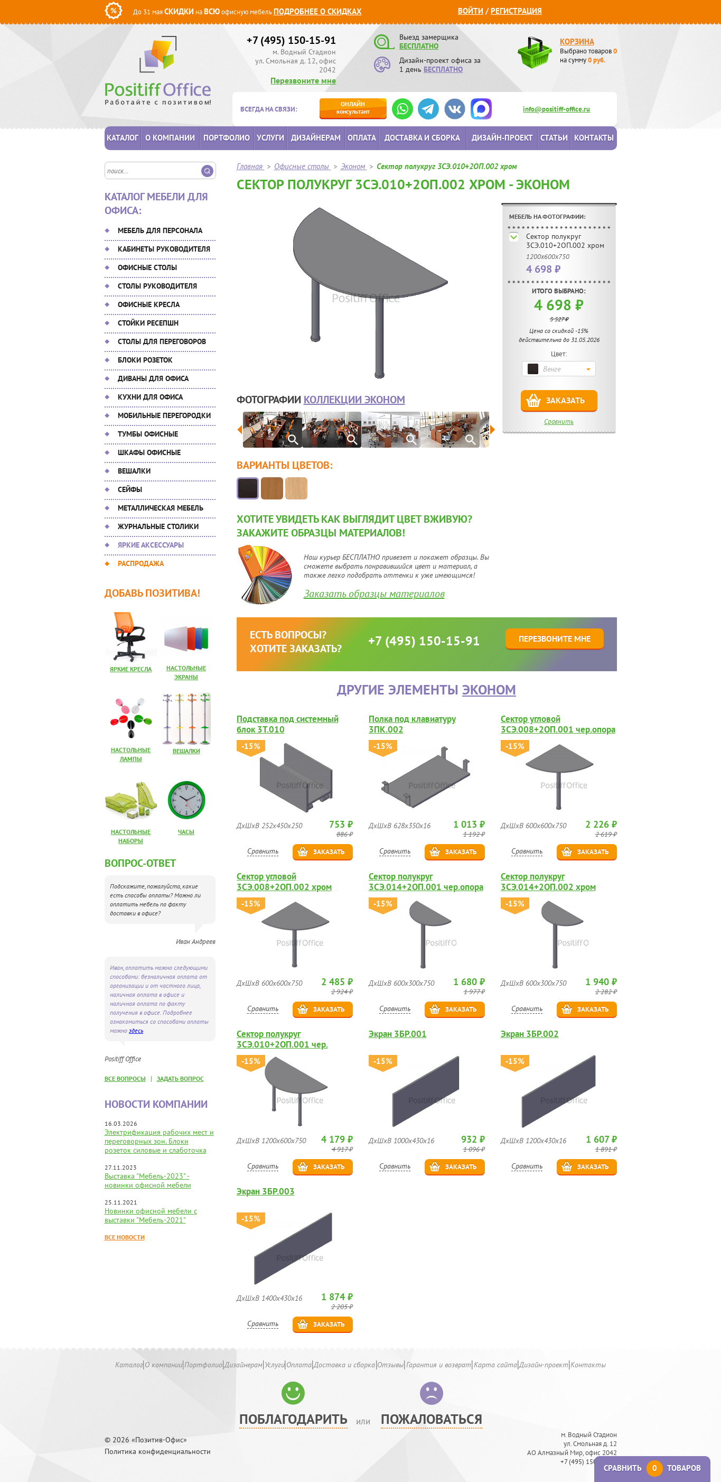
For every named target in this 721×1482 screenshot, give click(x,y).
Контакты (594, 138)
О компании (170, 138)
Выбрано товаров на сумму (588, 55)
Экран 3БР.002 (530, 1034)
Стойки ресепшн (148, 323)
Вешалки (134, 471)
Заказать (565, 400)
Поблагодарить (293, 1419)
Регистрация (516, 11)
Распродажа (141, 563)
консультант (353, 107)
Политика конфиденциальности (158, 1451)
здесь (136, 1030)
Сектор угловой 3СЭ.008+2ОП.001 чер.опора (558, 724)
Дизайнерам (316, 138)
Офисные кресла (149, 304)
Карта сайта (495, 1364)
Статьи (554, 138)
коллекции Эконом (354, 399)
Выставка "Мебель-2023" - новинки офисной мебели (148, 1180)
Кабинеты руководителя (164, 249)
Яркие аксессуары (151, 545)
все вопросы (125, 1078)
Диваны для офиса (153, 378)
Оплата (362, 138)
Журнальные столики (158, 526)
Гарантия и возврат (438, 1364)
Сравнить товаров (652, 1468)
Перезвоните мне (303, 80)
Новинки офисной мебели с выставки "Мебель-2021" (151, 1215)
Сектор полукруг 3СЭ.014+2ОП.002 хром (548, 881)
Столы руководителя (157, 286)
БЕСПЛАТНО (418, 46)
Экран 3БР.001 (398, 1034)
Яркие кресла (131, 669)
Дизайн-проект (502, 138)
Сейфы (130, 489)
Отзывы (390, 1364)
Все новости (125, 1237)
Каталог (122, 138)
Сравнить (559, 421)
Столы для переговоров (162, 341)
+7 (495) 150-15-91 (291, 40)
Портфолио (226, 138)
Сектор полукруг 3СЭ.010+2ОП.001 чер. (282, 1039)
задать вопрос (180, 1078)
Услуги (270, 138)
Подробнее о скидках (318, 11)
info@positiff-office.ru (556, 109)
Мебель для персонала (160, 230)
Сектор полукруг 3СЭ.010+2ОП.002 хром (565, 240)
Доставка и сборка (422, 138)
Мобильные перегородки (164, 415)
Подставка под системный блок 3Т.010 (288, 724)
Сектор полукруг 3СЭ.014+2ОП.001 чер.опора (426, 881)
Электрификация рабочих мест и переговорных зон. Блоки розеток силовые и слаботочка (159, 1141)
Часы (186, 832)
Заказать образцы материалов (374, 593)
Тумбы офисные (148, 434)
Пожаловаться (431, 1419)
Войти (470, 11)
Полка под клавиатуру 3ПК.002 (412, 724)
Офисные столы (147, 267)
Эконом (489, 689)
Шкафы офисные (149, 452)
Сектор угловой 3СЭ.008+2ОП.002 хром (284, 881)
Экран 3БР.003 (266, 1191)
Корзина (577, 41)
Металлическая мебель (160, 508)
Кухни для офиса (150, 397)
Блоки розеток (145, 360)
